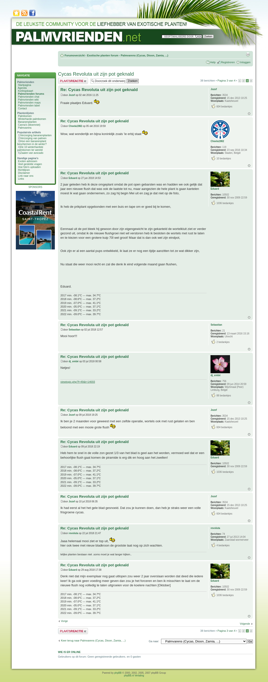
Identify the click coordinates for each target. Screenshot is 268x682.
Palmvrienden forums (31, 93)
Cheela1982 (75, 126)
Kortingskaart (25, 90)
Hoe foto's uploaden (29, 166)
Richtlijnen (24, 169)
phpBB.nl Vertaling (134, 675)
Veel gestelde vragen (30, 164)
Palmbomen (25, 115)
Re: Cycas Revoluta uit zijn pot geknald (99, 89)
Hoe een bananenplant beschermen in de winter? (32, 142)
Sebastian (74, 329)
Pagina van (226, 80)
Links (21, 178)
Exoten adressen (27, 161)
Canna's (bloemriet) (29, 124)
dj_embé (74, 361)
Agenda (22, 87)
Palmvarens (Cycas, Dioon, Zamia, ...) (144, 55)
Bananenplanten (27, 121)
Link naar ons (25, 175)
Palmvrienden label (29, 105)
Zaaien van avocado (31, 152)
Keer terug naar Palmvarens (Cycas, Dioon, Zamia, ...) (93, 640)
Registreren (228, 62)
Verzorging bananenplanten (35, 135)
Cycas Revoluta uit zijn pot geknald (96, 74)
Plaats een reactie (73, 81)
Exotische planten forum (102, 55)
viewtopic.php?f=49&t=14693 (77, 381)
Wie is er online (69, 652)
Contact (22, 108)
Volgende (245, 623)
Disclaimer (24, 172)
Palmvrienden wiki (28, 99)
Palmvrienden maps (29, 102)
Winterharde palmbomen (32, 118)
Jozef (72, 95)
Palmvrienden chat (28, 96)
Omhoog (249, 113)
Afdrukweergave (247, 54)
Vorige (64, 621)
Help (213, 62)
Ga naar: (154, 641)
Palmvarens (24, 127)
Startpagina (24, 84)
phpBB (118, 673)
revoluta (73, 533)
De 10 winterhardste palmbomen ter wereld (30, 148)
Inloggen (245, 62)
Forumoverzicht (75, 55)
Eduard (73, 178)
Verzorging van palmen (33, 138)
